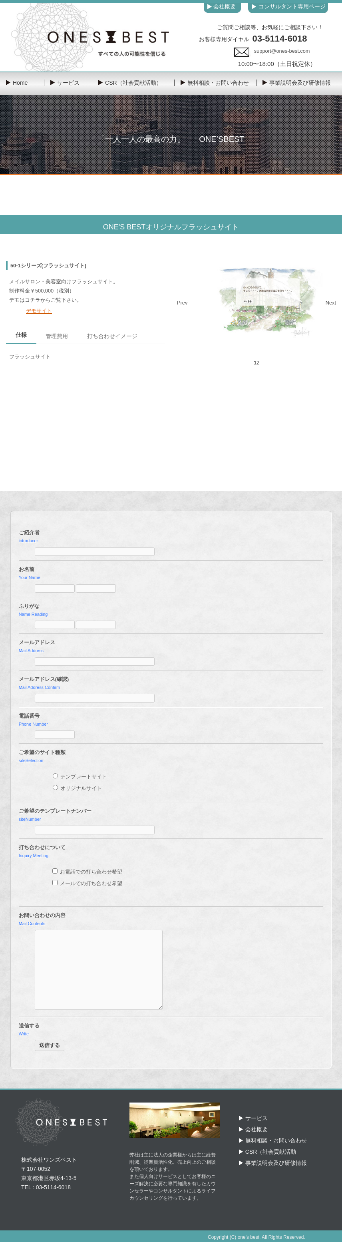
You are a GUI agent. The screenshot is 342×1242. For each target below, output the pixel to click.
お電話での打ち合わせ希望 (87, 872)
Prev (182, 303)
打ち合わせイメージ (112, 336)
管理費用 (57, 336)
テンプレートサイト (80, 777)
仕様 (21, 335)
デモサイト (39, 311)
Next (331, 303)
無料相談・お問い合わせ (276, 1140)
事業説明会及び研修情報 (276, 1163)
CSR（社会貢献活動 (270, 1151)
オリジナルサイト (77, 788)
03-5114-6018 (279, 39)
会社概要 (256, 1129)
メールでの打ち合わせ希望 (87, 883)
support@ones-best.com (282, 51)
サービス (256, 1118)
